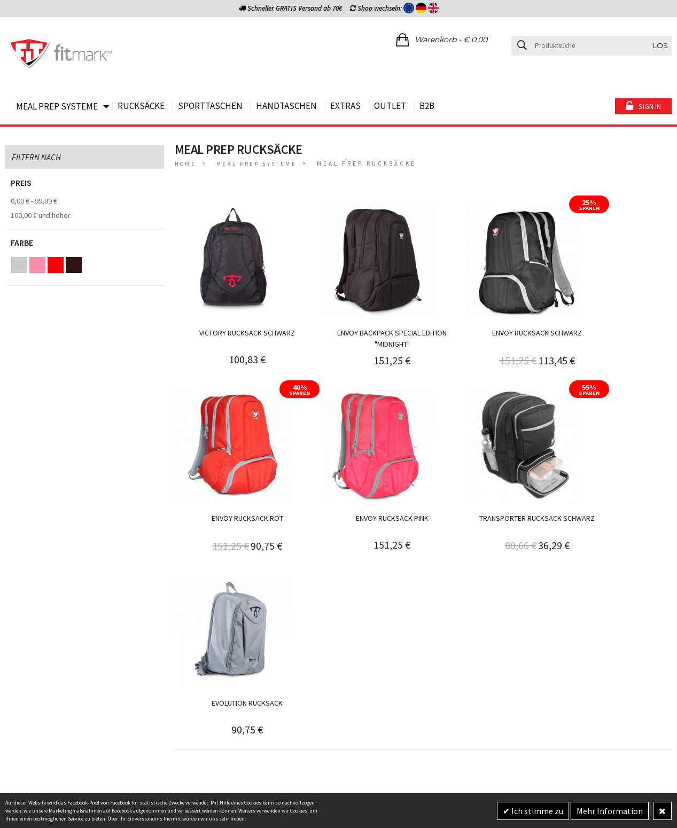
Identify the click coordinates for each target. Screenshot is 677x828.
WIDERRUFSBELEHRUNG (211, 637)
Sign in (650, 106)
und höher (41, 215)
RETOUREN (22, 679)
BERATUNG (21, 623)
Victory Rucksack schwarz (237, 316)
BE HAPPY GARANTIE (36, 637)
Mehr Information (610, 811)
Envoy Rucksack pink (236, 485)
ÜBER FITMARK (197, 708)
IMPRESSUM (193, 665)
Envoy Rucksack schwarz (485, 316)
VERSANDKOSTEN (32, 651)
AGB (181, 623)
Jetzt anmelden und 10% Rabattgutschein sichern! (583, 629)
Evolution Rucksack (485, 485)
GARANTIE (190, 679)
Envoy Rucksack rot (609, 317)
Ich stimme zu (536, 811)
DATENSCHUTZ (197, 651)
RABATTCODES (198, 694)
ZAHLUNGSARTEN (32, 665)
